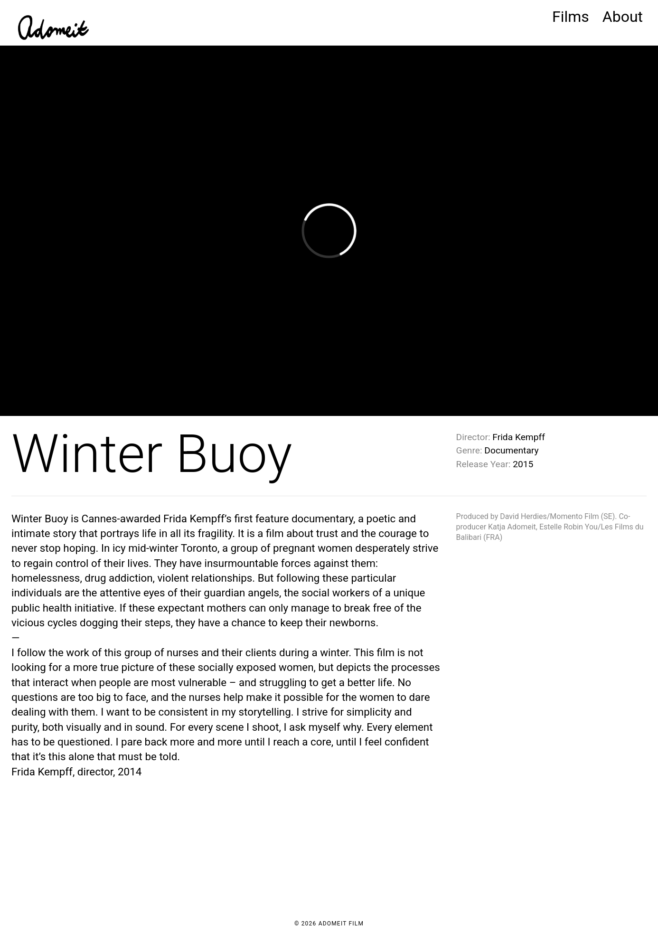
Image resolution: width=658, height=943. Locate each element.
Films (570, 17)
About (622, 17)
